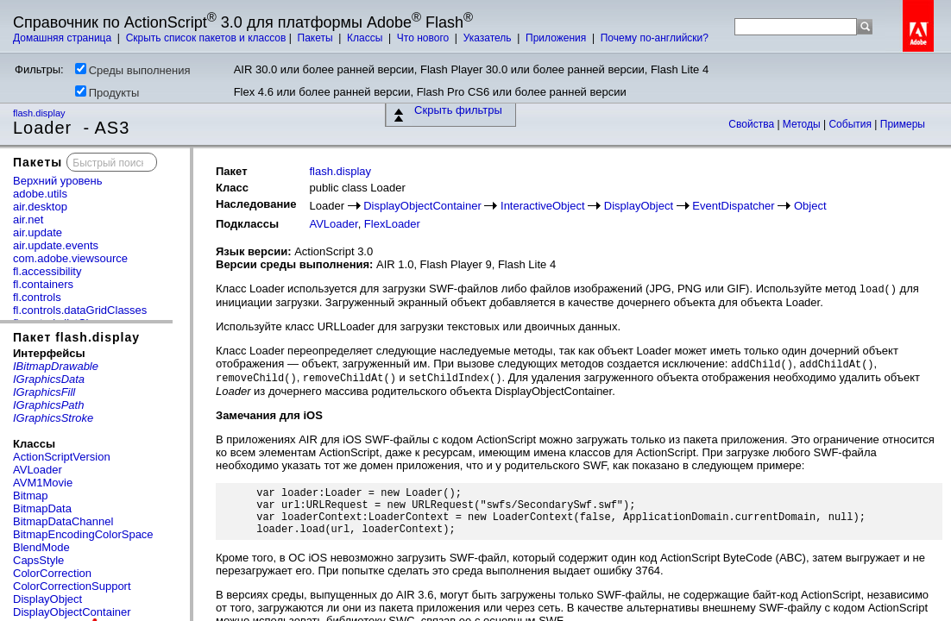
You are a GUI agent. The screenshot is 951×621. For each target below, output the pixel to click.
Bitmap (30, 495)
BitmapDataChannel (63, 521)
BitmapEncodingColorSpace (83, 534)
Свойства (752, 124)
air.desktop (40, 206)
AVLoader (37, 469)
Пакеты (317, 38)
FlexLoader (392, 223)
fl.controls (37, 297)
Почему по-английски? (655, 38)
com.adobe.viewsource (70, 258)
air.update (37, 232)
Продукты (107, 92)
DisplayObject (47, 599)
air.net (28, 219)
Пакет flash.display (76, 337)
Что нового (424, 38)
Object (810, 205)
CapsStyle (38, 560)
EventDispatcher (733, 205)
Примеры (902, 124)
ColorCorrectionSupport (72, 586)
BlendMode (41, 547)
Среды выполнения (133, 70)
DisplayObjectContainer (72, 611)
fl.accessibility (47, 271)
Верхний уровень (58, 180)
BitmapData (42, 508)
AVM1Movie (42, 482)
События (851, 124)
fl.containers (43, 284)
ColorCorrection (52, 573)
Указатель (488, 38)
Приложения (557, 38)
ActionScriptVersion (61, 456)
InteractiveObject (543, 205)
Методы (803, 124)
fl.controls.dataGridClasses (80, 310)
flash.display (40, 113)
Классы (366, 38)
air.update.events (55, 245)
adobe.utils (40, 193)
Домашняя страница (64, 38)
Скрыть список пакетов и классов (206, 38)
